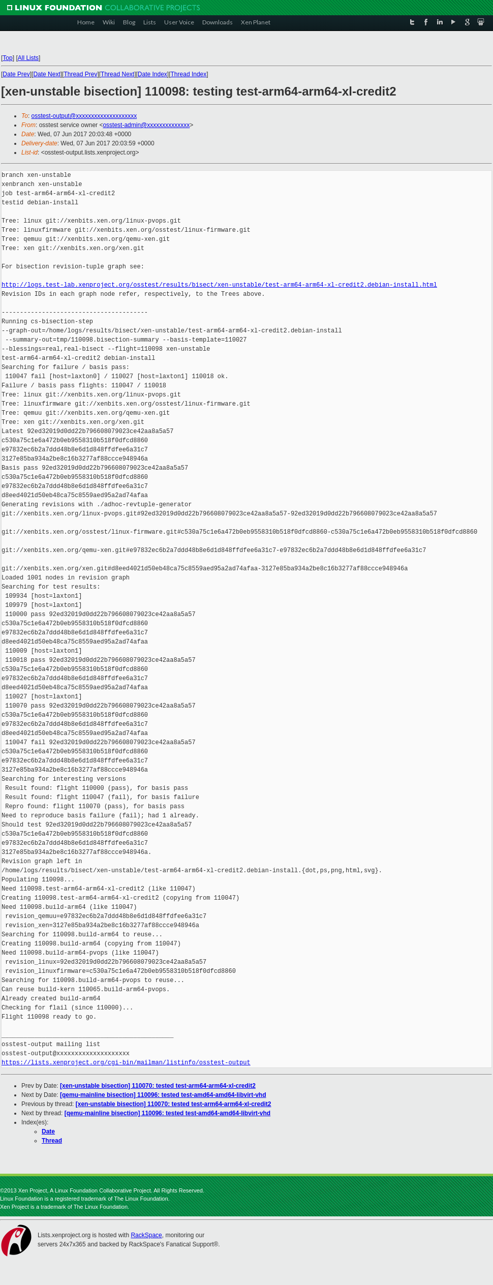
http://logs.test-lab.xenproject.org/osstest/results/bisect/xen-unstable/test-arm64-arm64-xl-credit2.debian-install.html (219, 285)
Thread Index (189, 74)
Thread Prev (80, 74)
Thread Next (117, 74)
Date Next (46, 74)
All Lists (28, 58)
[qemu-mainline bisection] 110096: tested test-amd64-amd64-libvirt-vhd (163, 1094)
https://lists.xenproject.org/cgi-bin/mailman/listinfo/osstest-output (126, 1062)
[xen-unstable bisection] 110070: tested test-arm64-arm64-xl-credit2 (158, 1085)
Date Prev (16, 74)
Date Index (152, 74)
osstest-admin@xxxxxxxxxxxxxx (146, 125)
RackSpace (146, 1235)
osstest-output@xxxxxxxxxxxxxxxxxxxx (84, 115)
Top (7, 58)
